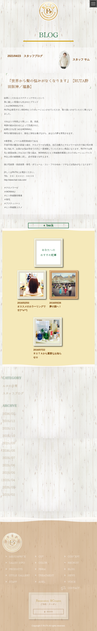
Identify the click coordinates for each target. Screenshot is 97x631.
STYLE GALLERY (19, 575)
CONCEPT (74, 556)
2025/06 (8, 465)
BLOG (71, 569)
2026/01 (8, 414)
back (48, 225)
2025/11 (8, 428)
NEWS (71, 575)
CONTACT (74, 588)
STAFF (13, 582)
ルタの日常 (9, 386)
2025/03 (8, 487)
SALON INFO (17, 563)
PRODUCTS (16, 569)
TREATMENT (46, 575)
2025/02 (8, 495)
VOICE (71, 582)
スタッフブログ (13, 393)
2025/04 (8, 480)
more (48, 611)
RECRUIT (73, 563)
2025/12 (8, 421)
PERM (42, 569)
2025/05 (8, 473)
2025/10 (8, 436)
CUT (41, 556)
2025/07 (8, 458)
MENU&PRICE (17, 556)
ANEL (41, 582)
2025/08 (8, 451)
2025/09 (8, 443)
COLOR (42, 563)
